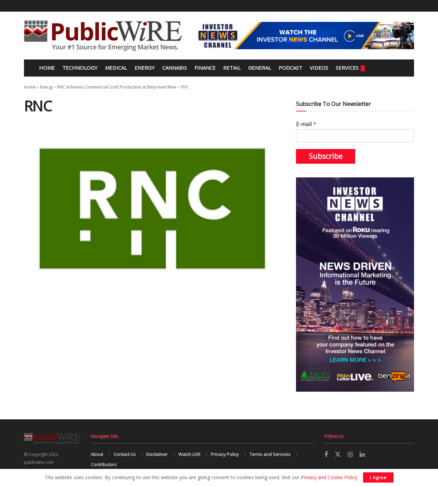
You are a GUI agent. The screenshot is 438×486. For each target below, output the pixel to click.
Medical (116, 67)
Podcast (290, 67)
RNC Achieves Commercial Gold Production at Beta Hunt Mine (117, 87)
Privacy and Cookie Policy (329, 477)
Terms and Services (270, 454)
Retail (232, 67)
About (97, 454)
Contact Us (125, 454)
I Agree (378, 477)
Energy (144, 67)
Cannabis (174, 67)
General (259, 67)
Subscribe (326, 156)
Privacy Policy (225, 454)
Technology (80, 67)
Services (350, 67)
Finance (205, 67)
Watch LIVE (189, 454)
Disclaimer (157, 454)
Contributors (104, 464)
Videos (319, 67)
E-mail (306, 124)
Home (46, 67)
